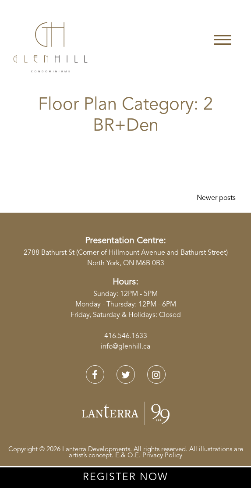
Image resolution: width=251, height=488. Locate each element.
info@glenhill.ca (125, 346)
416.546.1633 (125, 336)
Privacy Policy (162, 455)
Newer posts (216, 198)
